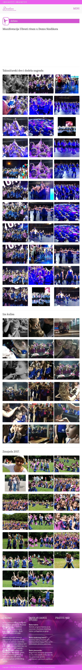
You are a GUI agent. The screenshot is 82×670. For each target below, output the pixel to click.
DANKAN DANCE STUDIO (38, 618)
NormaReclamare (49, 667)
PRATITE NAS (62, 617)
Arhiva (14, 20)
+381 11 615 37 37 (8, 2)
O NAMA (7, 617)
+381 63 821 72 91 (21, 2)
